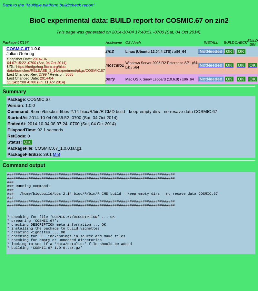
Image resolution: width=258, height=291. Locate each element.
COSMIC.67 (18, 48)
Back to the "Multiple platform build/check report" (49, 5)
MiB (56, 154)
